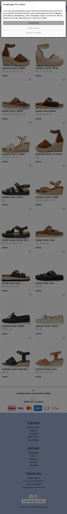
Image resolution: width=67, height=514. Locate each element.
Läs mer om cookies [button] (33, 33)
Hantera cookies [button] (33, 28)
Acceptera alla (33, 23)
